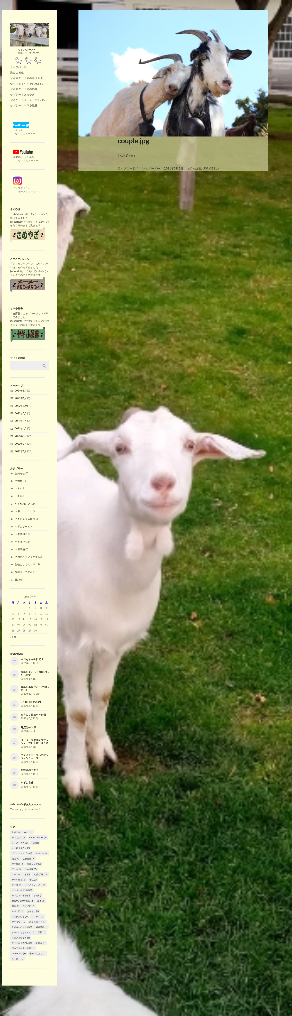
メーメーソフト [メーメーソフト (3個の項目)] (21, 874)
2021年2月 (21, 443)
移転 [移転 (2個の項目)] (37, 895)
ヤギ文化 (20, 541)
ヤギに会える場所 (25, 518)
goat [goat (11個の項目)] (28, 832)
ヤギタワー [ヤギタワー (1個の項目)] (19, 922)
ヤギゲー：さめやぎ (22, 94)
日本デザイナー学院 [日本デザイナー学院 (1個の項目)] (23, 948)
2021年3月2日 (173, 168)
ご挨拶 (18, 481)
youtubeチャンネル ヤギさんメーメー (24, 157)
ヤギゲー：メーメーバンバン (28, 100)
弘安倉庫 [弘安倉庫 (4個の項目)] (29, 858)
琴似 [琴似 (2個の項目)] (33, 879)
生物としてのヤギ (25, 564)
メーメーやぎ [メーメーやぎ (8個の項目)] (20, 842)
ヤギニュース (22, 511)
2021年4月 (21, 428)
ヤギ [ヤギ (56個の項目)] (16, 832)
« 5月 (13, 637)
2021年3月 (21, 436)
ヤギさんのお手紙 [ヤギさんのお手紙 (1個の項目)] (22, 927)
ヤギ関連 (20, 549)
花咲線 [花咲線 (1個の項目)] (40, 943)
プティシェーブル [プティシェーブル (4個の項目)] (22, 853)
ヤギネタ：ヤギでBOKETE (26, 83)
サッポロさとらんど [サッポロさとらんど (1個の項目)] (23, 932)
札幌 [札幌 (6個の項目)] (35, 842)
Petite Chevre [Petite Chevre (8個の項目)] (38, 837)
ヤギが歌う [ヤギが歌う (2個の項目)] (19, 879)
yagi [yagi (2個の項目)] (40, 900)
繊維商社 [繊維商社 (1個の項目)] (41, 927)
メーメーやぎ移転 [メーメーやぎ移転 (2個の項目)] (22, 890)
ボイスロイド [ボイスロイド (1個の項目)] (37, 922)
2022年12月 (21, 405)
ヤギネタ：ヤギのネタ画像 (26, 78)
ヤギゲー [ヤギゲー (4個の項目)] (41, 853)
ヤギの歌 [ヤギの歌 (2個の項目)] (29, 906)
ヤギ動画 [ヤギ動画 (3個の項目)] (17, 864)
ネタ (17, 488)
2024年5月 (21, 390)
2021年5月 (21, 420)
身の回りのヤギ (24, 572)
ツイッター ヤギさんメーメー (23, 130)
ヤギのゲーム (22, 526)
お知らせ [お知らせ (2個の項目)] (33, 911)
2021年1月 (21, 451)
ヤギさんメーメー (148, 168)
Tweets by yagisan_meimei (25, 809)
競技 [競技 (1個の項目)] (41, 932)
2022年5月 (21, 413)
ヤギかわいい (22, 503)
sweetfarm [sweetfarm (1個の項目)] (19, 953)
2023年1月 (21, 398)
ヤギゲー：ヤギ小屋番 (23, 105)
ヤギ (17, 496)
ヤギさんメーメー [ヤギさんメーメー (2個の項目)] (35, 885)
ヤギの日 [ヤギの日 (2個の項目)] (17, 911)
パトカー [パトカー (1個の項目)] (17, 958)
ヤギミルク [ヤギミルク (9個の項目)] (19, 837)
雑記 (17, 579)
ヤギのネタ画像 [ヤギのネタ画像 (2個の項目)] (21, 895)
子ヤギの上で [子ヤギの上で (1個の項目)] (37, 953)
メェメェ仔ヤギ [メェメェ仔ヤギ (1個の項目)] (21, 937)
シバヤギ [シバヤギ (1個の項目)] (37, 916)
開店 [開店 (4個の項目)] (15, 858)
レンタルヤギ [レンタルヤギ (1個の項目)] (20, 916)
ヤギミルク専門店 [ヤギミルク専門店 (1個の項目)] (22, 943)
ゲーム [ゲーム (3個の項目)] (16, 869)
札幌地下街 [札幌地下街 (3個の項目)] (40, 874)
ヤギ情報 (20, 534)
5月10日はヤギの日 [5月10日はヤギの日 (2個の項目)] (22, 900)
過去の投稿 (17, 72)
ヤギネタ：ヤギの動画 (23, 89)
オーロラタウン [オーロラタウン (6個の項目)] (21, 848)
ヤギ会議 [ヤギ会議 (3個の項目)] (31, 869)
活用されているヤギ (26, 556)
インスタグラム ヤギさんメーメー (24, 188)
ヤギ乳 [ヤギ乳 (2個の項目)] (16, 885)
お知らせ (20, 473)
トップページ (18, 67)
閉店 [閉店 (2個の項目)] (15, 906)
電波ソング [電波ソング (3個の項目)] (34, 864)
